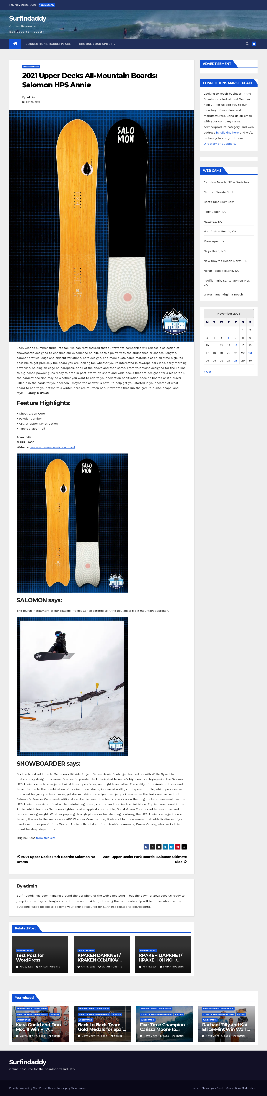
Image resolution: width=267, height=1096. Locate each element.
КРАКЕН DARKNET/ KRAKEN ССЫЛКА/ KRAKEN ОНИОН (99, 960)
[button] (247, 44)
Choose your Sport (96, 44)
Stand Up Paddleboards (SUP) (32, 1014)
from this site (46, 838)
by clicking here (228, 132)
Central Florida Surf (218, 192)
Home (195, 1088)
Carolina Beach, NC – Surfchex (226, 182)
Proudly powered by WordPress (28, 1088)
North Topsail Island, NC (221, 270)
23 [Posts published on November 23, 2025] (250, 353)
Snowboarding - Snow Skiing (32, 1009)
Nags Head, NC (215, 251)
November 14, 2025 (157, 1036)
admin (31, 97)
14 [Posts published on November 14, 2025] (235, 345)
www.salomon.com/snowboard (52, 447)
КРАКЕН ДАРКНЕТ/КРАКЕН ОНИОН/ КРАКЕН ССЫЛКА (160, 960)
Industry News (31, 67)
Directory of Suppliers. (220, 143)
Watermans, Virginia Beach (223, 294)
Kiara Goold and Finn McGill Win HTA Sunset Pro (38, 1029)
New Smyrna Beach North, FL (225, 261)
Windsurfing (23, 1020)
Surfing (54, 1014)
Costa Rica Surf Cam (219, 202)
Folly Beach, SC (215, 211)
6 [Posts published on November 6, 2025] (229, 337)
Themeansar (78, 1088)
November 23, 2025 (32, 1036)
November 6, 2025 (218, 1036)
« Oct (207, 371)
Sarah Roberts (48, 966)
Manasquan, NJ (215, 241)
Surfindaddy (27, 18)
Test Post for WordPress (30, 958)
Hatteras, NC (213, 221)
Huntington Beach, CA (220, 231)
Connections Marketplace (48, 44)
